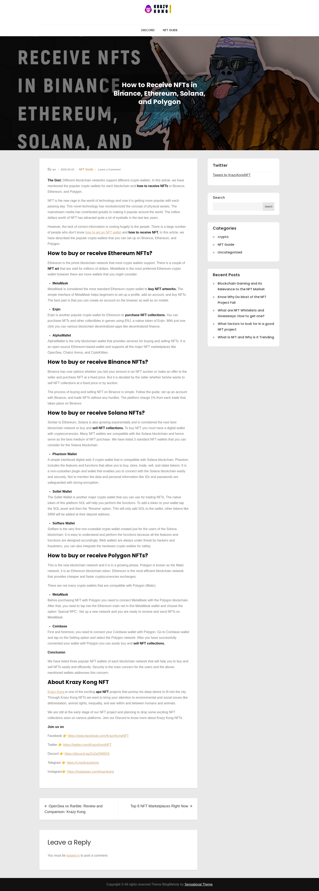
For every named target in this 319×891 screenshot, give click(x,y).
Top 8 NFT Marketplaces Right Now (159, 806)
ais (54, 169)
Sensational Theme (199, 884)
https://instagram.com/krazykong (90, 771)
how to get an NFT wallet (103, 232)
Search (219, 197)
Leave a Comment (109, 169)
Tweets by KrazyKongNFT (232, 175)
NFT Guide (170, 30)
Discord (148, 30)
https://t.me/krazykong (83, 762)
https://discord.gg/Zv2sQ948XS (86, 753)
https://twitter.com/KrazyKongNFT (87, 744)
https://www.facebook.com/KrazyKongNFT (98, 736)
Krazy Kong (56, 692)
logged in (73, 855)
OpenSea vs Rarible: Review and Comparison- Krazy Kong (74, 809)
